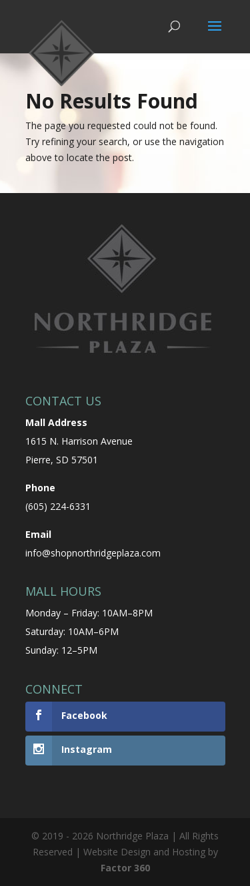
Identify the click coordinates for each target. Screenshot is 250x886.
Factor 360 (125, 867)
